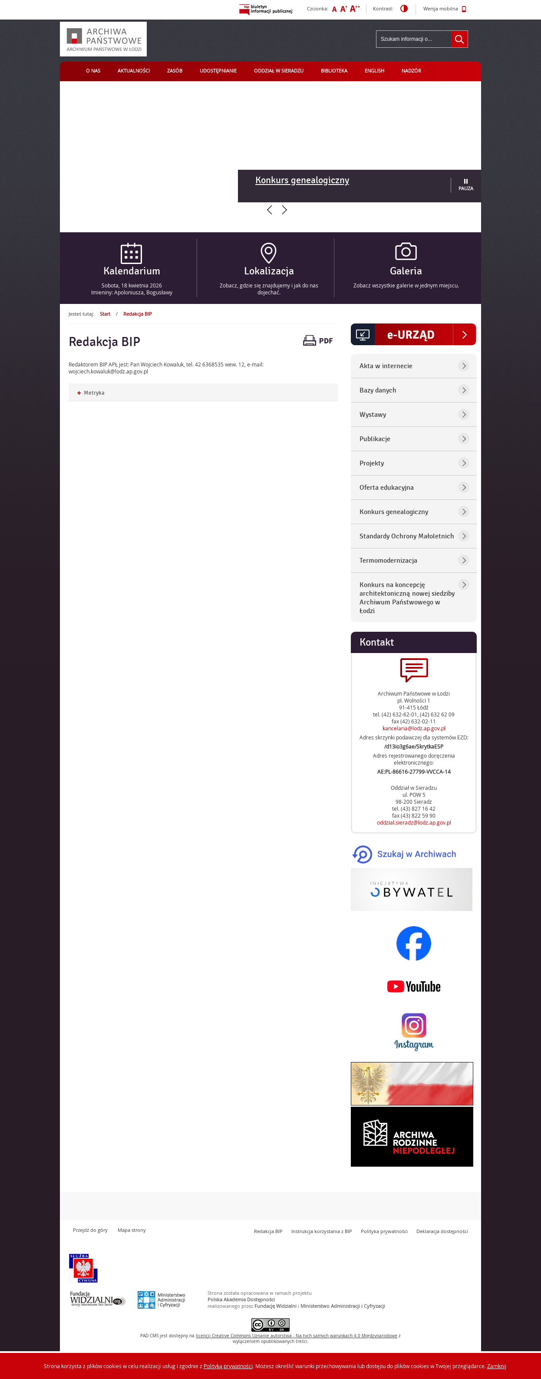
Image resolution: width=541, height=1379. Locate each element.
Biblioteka (334, 70)
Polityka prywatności (384, 1231)
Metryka (91, 393)
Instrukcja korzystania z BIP (321, 1231)
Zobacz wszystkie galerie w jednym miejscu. (406, 285)
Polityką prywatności (228, 1366)
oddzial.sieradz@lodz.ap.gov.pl (414, 822)
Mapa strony (132, 1230)
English (374, 70)
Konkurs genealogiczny (302, 180)
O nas (93, 70)
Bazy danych (378, 390)
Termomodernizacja (388, 560)
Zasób (174, 70)
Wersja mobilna (444, 9)
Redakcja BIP (137, 313)
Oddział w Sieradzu (278, 70)
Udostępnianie (218, 70)
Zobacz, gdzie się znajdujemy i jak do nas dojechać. (269, 289)
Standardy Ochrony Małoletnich (407, 536)
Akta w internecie (386, 366)
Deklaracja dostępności (442, 1231)
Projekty (372, 463)
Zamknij (496, 1366)
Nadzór (411, 70)
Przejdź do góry (90, 1230)
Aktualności (134, 70)
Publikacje (375, 439)
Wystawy (373, 414)
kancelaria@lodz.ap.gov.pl (414, 728)
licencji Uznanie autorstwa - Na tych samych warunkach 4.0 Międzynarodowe (296, 1336)
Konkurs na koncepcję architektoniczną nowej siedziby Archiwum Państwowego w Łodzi (407, 598)
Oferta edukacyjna (387, 487)
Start (105, 313)
